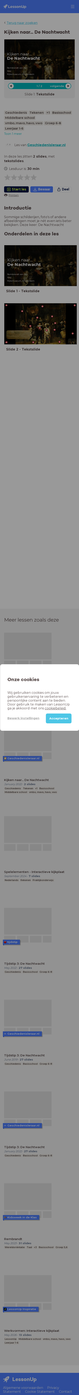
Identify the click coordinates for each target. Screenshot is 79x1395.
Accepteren (58, 718)
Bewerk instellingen (23, 718)
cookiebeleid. (55, 708)
